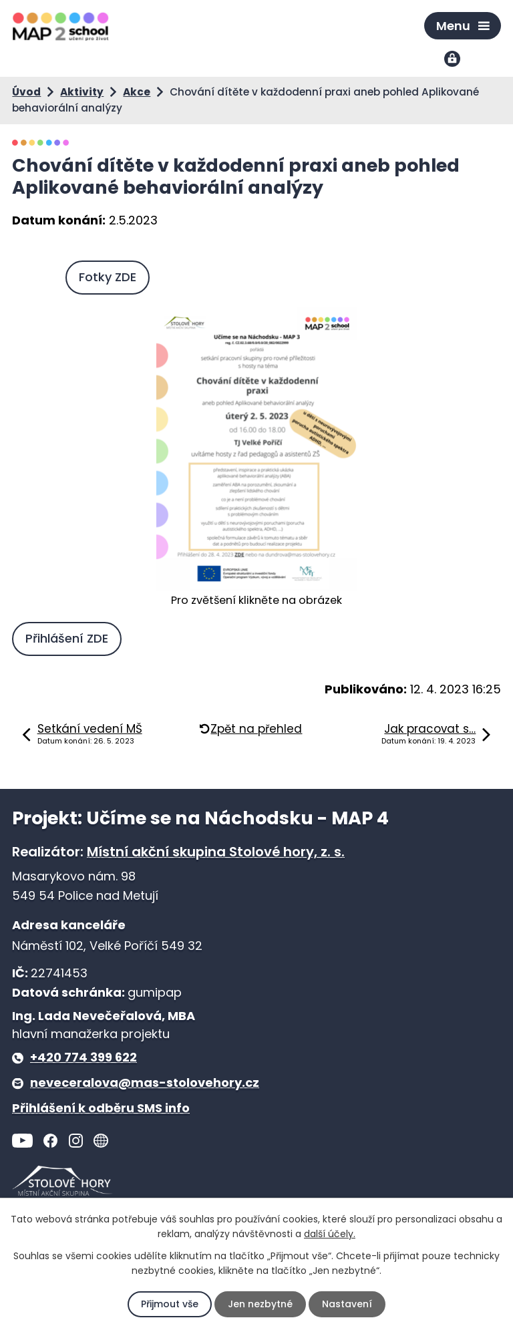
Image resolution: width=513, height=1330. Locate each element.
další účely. (329, 1233)
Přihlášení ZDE (66, 638)
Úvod (26, 92)
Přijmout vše (169, 1304)
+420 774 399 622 (83, 1057)
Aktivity (82, 92)
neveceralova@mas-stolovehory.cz (144, 1082)
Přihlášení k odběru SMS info (101, 1108)
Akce (136, 92)
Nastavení (347, 1304)
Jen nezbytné (260, 1304)
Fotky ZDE (107, 277)
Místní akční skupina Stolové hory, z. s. (216, 851)
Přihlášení (453, 60)
